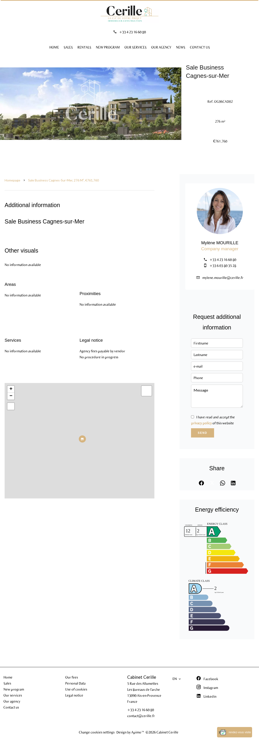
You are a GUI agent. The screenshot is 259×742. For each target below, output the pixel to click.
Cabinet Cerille (141, 677)
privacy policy (201, 423)
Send (202, 432)
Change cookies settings (97, 732)
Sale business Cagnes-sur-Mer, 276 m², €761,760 (63, 180)
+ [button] (10, 389)
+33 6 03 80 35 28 (222, 265)
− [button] (10, 396)
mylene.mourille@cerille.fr (222, 277)
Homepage (12, 180)
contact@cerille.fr (141, 716)
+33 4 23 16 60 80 (132, 32)
